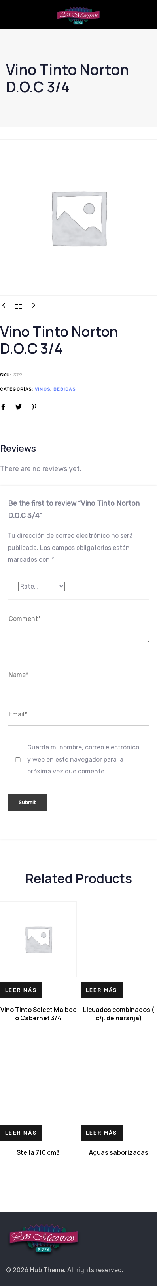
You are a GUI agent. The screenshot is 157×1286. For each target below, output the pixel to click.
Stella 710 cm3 (38, 1152)
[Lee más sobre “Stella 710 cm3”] (21, 1133)
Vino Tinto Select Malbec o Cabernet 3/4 (38, 1013)
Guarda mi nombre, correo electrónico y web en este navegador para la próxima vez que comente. (83, 759)
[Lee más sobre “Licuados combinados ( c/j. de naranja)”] (102, 990)
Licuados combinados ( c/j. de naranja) (118, 1013)
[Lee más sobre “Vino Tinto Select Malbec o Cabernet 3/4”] (21, 990)
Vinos (42, 389)
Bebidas (64, 389)
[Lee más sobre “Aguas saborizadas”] (102, 1133)
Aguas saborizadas (118, 1152)
